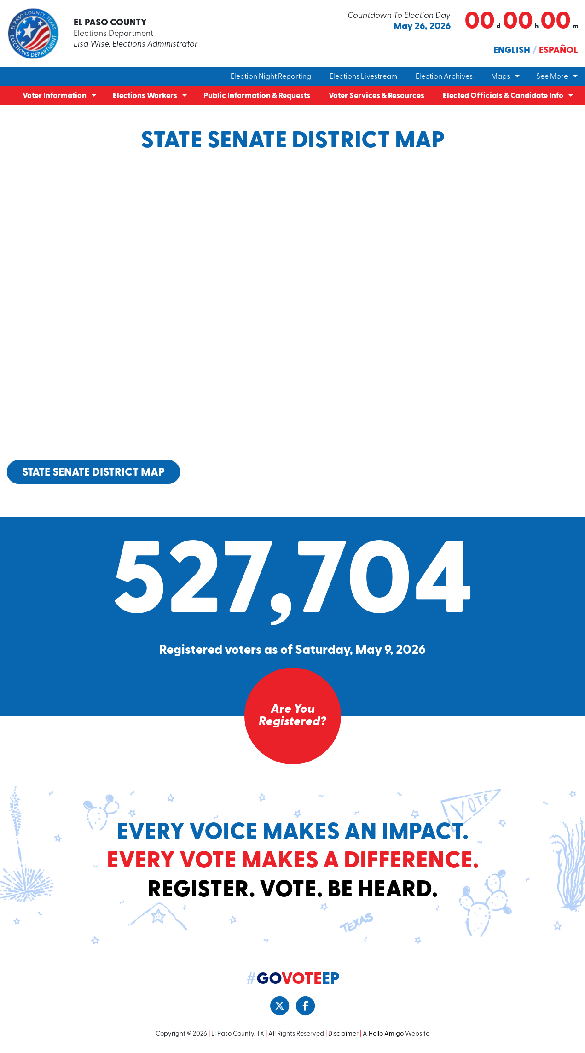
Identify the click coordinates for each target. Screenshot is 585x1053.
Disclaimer (343, 1034)
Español (558, 50)
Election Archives (444, 77)
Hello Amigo (386, 1034)
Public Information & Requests (256, 96)
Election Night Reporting (271, 77)
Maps (500, 77)
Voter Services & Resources (376, 96)
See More (552, 77)
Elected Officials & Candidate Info (503, 96)
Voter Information (55, 96)
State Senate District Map (93, 472)
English (511, 50)
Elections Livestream (363, 77)
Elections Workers (145, 96)
